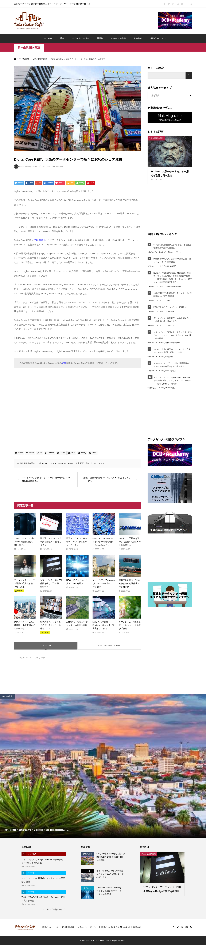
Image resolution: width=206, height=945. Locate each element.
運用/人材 (170, 325)
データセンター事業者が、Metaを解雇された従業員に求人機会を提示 (172, 319)
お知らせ (138, 38)
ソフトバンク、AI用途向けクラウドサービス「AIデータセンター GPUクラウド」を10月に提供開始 (172, 335)
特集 (62, 38)
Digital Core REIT (49, 463)
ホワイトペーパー (80, 38)
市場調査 (169, 357)
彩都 (87, 463)
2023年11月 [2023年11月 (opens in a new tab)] (39, 240)
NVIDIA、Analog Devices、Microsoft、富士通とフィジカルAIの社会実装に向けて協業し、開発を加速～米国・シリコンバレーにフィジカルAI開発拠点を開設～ (172, 277)
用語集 (100, 38)
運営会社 (137, 927)
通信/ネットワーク (174, 252)
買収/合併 (170, 311)
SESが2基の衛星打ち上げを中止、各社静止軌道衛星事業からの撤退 (172, 246)
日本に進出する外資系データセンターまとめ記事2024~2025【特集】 (172, 294)
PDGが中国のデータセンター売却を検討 (170, 307)
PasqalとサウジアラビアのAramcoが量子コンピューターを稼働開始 (172, 260)
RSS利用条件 (68, 927)
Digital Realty (62, 463)
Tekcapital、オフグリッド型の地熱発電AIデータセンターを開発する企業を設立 (172, 365)
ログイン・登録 (118, 38)
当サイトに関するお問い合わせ (115, 927)
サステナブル (171, 371)
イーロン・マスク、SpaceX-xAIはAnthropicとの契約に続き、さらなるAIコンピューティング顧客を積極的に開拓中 (172, 380)
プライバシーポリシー (87, 927)
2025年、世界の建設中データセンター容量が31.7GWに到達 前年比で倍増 (172, 351)
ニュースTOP (46, 38)
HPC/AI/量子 (171, 266)
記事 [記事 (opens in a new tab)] (64, 363)
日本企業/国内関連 (29, 47)
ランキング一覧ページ (52, 909)
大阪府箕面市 (79, 463)
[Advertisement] (101, 20)
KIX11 (70, 463)
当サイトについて (158, 38)
